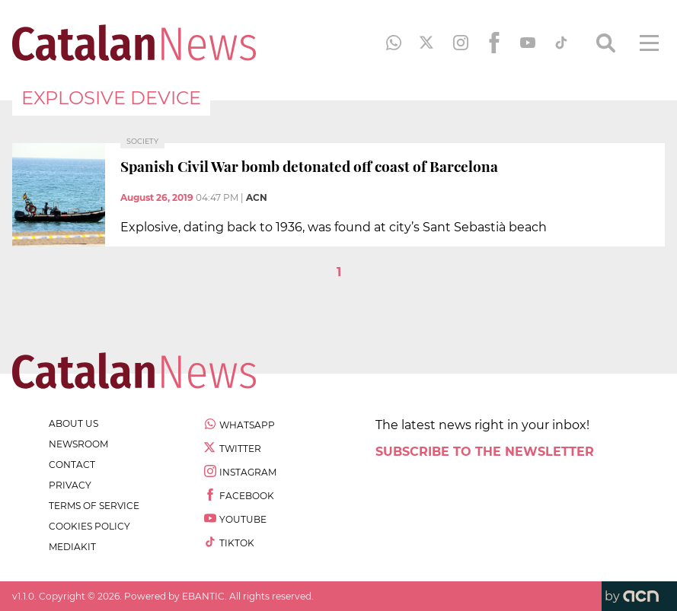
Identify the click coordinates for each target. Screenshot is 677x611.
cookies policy (89, 526)
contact (72, 464)
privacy (70, 485)
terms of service (94, 505)
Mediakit (72, 546)
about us (73, 423)
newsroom (78, 444)
